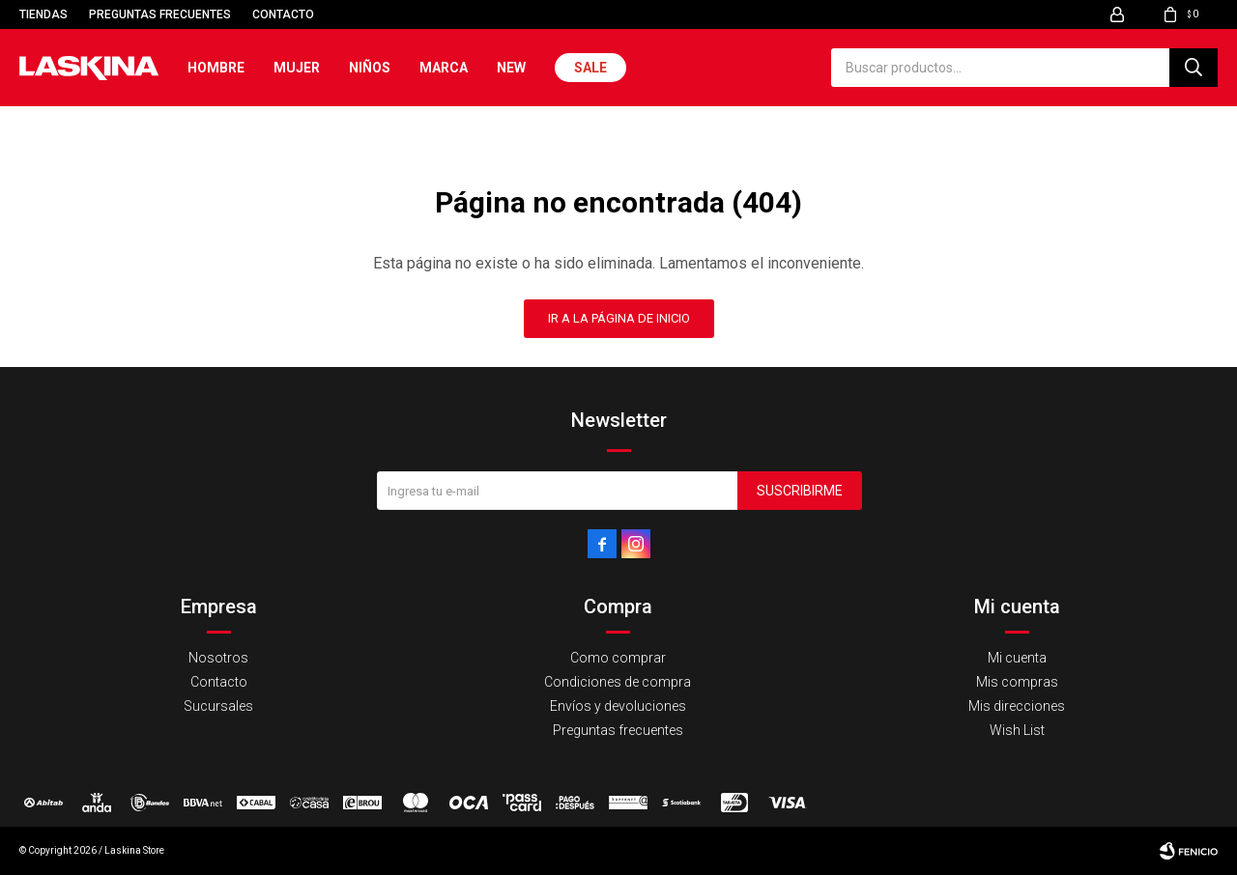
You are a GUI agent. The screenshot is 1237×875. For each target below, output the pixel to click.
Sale (590, 67)
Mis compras (1017, 682)
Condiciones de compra (617, 682)
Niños (369, 67)
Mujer (296, 67)
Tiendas (43, 14)
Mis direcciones (1016, 706)
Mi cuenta (1017, 657)
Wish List (1017, 730)
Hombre (216, 67)
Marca (443, 67)
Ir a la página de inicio (619, 318)
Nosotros (218, 657)
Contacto (283, 14)
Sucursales (218, 706)
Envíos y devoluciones (618, 706)
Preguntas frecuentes (160, 14)
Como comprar (618, 657)
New (511, 67)
